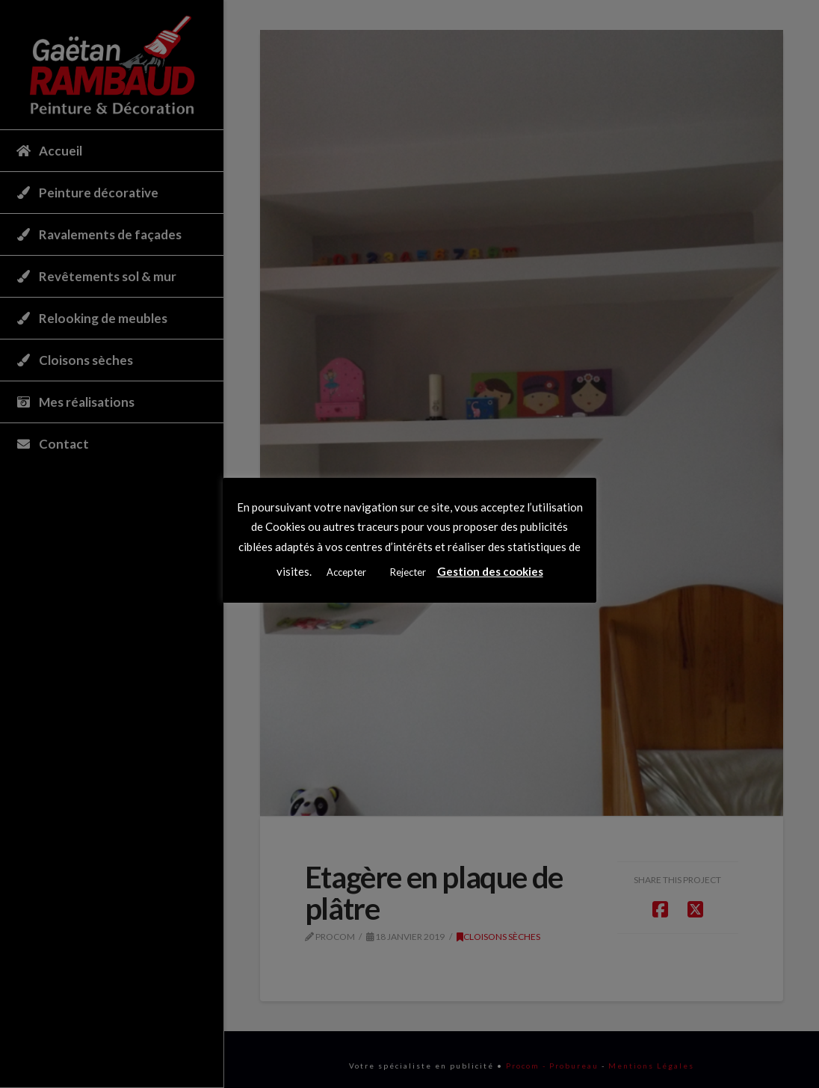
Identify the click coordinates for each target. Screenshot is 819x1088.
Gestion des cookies (490, 571)
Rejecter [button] (408, 572)
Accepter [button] (346, 572)
